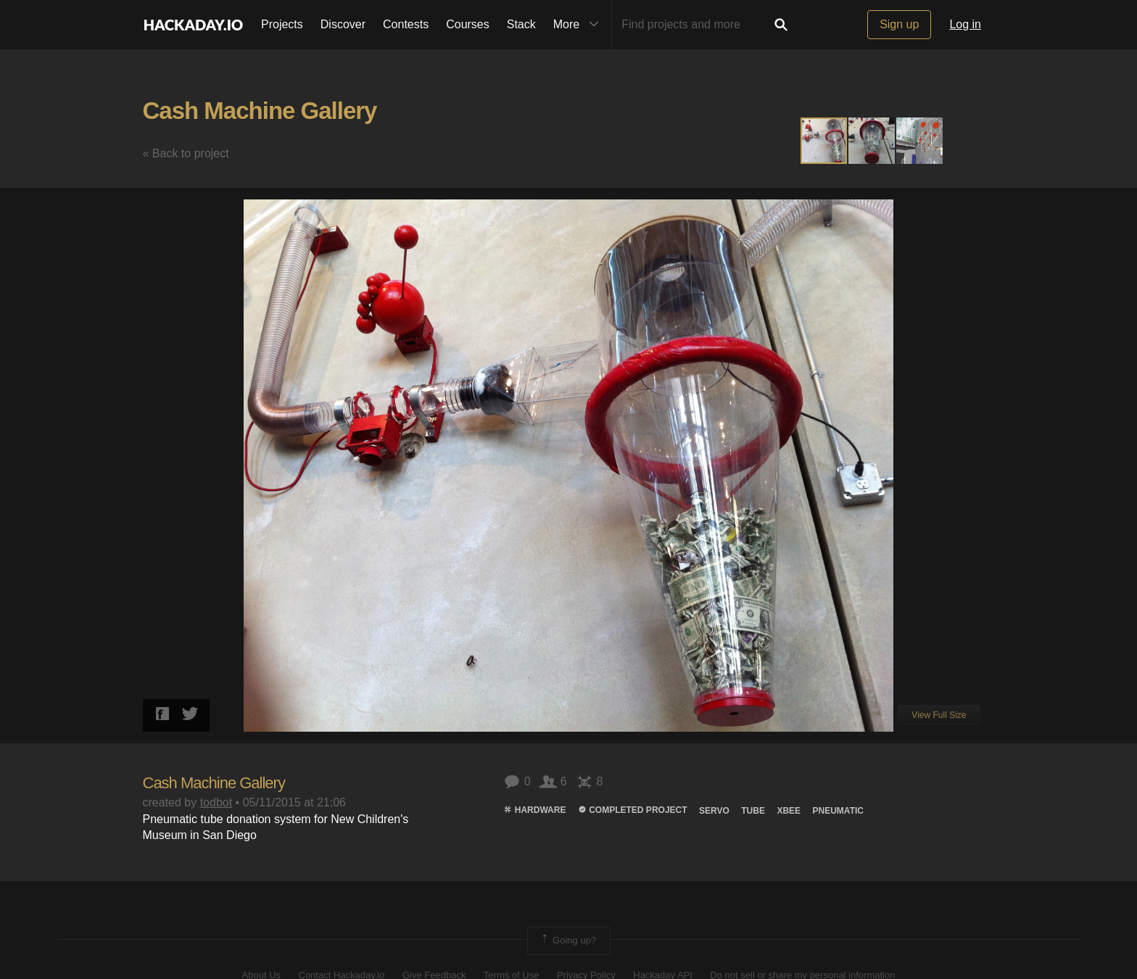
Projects (282, 24)
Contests (406, 24)
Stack (521, 24)
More (579, 24)
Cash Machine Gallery (260, 110)
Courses (467, 24)
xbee (789, 811)
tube (753, 811)
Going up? (568, 941)
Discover (343, 24)
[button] (872, 140)
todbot (216, 802)
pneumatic (838, 811)
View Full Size (938, 715)
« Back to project (186, 153)
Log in (965, 24)
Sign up (899, 24)
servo (714, 811)
